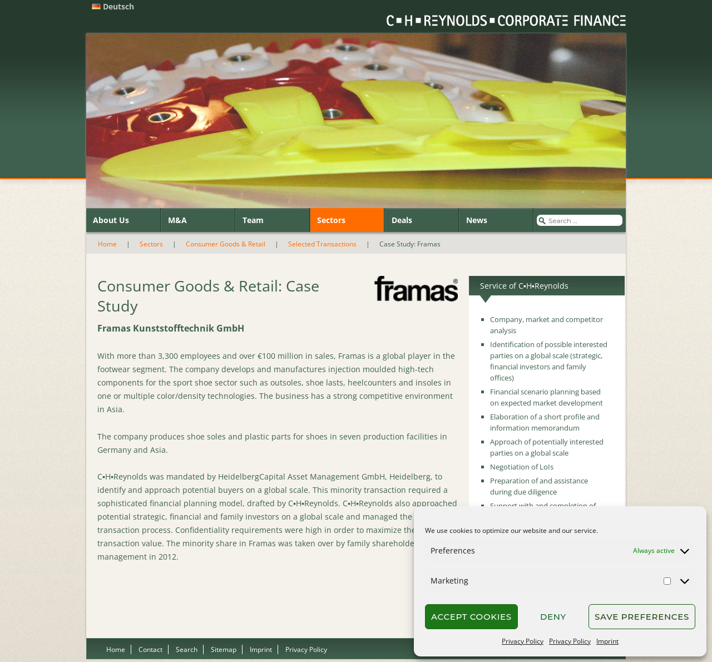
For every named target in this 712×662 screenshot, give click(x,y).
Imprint (607, 641)
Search (186, 649)
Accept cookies (471, 616)
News (476, 220)
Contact (150, 649)
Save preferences (642, 616)
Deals (402, 220)
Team (253, 220)
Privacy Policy (522, 641)
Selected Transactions (322, 244)
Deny (553, 616)
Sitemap (223, 649)
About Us (111, 220)
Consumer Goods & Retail (225, 244)
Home (107, 244)
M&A (177, 220)
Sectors (331, 220)
